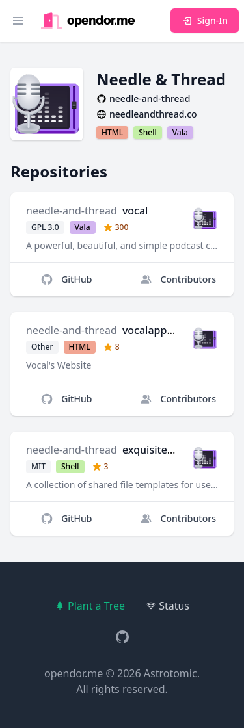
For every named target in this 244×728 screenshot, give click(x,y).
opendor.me (73, 673)
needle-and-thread (71, 210)
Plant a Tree (90, 606)
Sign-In (205, 20)
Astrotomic (170, 673)
